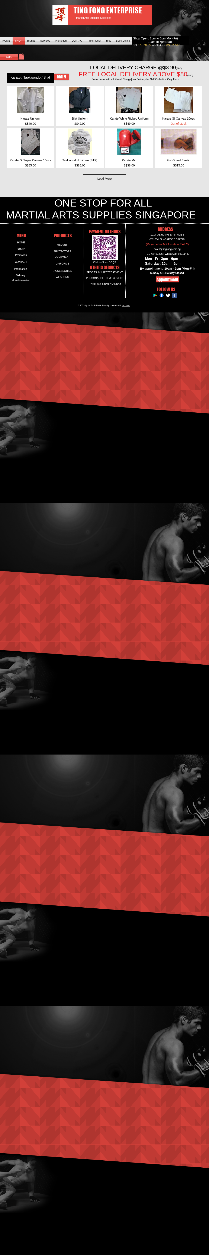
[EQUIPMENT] (62, 257)
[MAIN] (61, 77)
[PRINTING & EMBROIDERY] (105, 284)
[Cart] (9, 57)
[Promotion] (21, 255)
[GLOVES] (62, 245)
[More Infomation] (21, 280)
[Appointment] (167, 279)
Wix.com (126, 305)
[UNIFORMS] (62, 264)
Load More (104, 178)
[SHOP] (21, 249)
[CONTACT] (21, 262)
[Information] (20, 269)
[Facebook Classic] (174, 295)
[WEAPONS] (62, 277)
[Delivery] (20, 275)
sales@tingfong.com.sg (167, 249)
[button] (21, 56)
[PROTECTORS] (62, 251)
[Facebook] (161, 295)
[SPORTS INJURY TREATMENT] (104, 272)
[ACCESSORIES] (63, 271)
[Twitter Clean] (168, 295)
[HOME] (21, 242)
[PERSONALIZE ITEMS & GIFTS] (104, 278)
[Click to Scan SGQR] (104, 262)
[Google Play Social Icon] (155, 295)
